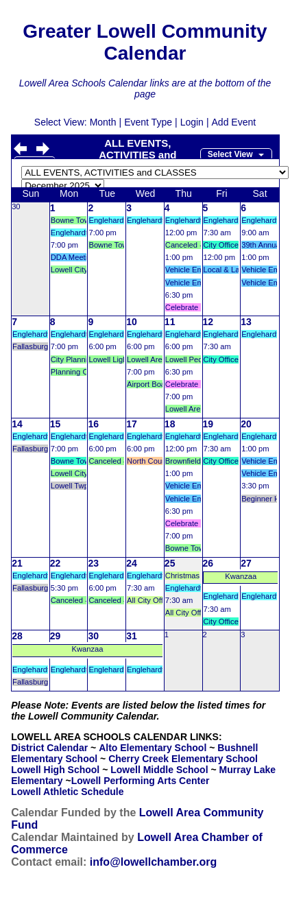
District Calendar (49, 747)
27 (246, 563)
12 (208, 321)
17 (131, 423)
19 (208, 423)
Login (192, 122)
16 (93, 423)
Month (103, 122)
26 (208, 563)
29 (55, 635)
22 (55, 563)
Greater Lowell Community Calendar (145, 42)
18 (170, 423)
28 (17, 635)
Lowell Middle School (159, 769)
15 (55, 423)
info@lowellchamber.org (153, 862)
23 (93, 563)
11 (170, 321)
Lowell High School (55, 769)
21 (17, 563)
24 (131, 563)
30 (16, 206)
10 (131, 321)
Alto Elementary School (152, 747)
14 (17, 423)
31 (131, 635)
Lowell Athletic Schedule (67, 791)
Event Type (148, 122)
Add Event (234, 122)
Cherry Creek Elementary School (183, 758)
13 (246, 321)
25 (170, 563)
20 (246, 423)
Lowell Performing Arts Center (140, 780)
